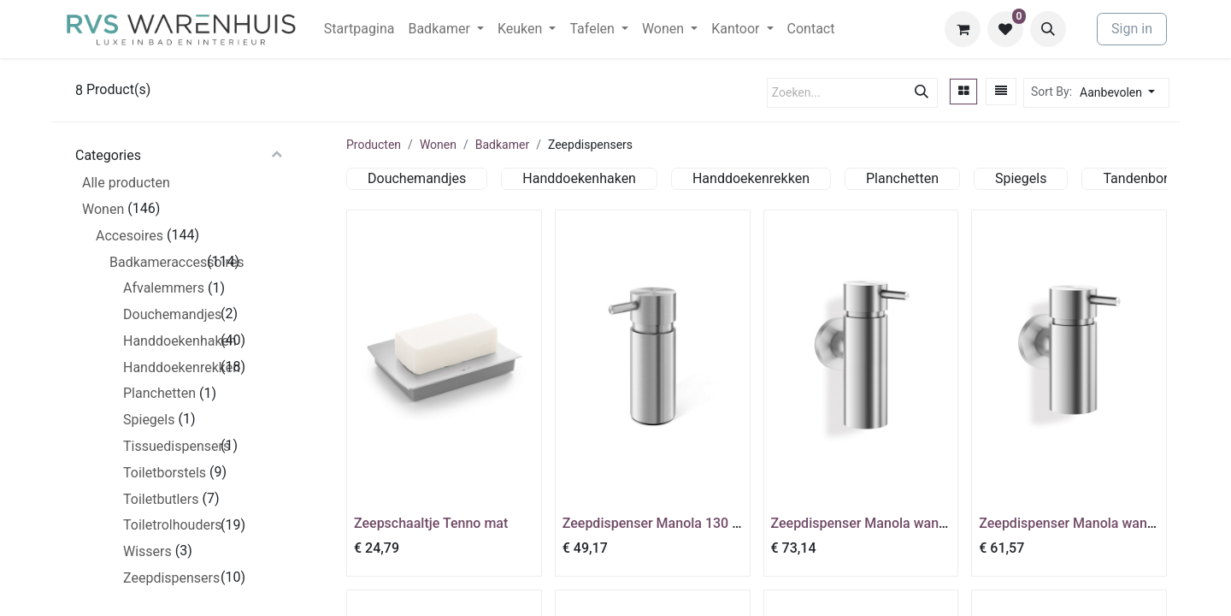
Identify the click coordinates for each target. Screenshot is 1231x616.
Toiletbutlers (161, 499)
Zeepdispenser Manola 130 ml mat (668, 523)
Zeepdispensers (170, 578)
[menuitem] (359, 29)
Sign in (1131, 29)
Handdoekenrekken (170, 367)
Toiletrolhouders (170, 525)
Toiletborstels (164, 473)
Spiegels (148, 420)
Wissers (147, 551)
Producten (373, 144)
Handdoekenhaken (170, 341)
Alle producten (126, 183)
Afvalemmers (163, 288)
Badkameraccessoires (156, 262)
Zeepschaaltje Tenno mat (431, 523)
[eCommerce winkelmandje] (963, 29)
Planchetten (159, 393)
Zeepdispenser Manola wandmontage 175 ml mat (922, 523)
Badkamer (502, 144)
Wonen (103, 209)
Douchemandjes (170, 314)
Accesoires (129, 236)
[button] (1048, 29)
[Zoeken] (921, 93)
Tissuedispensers (170, 446)
